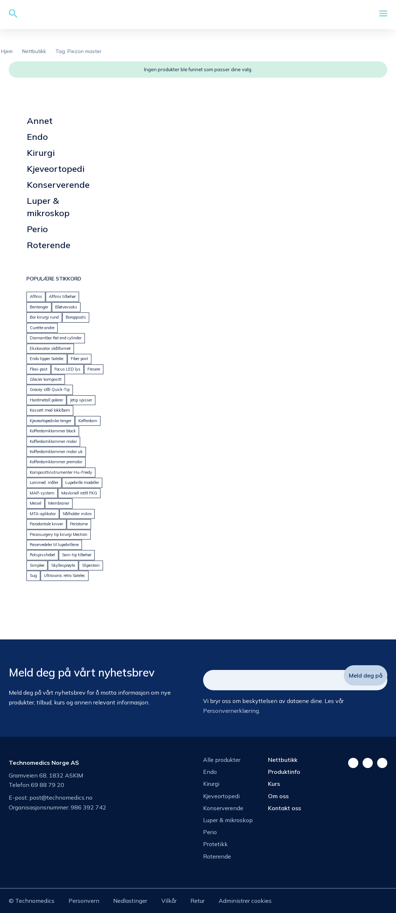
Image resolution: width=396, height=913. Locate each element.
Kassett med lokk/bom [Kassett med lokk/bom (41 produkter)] (50, 410)
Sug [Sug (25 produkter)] (33, 575)
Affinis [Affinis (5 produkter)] (36, 296)
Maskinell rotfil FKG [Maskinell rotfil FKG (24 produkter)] (79, 493)
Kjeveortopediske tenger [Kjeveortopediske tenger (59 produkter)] (50, 420)
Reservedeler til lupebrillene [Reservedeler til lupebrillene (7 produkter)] (54, 544)
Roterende (48, 244)
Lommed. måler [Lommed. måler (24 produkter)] (44, 482)
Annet (40, 120)
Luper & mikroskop (48, 206)
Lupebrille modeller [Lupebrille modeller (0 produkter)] (82, 482)
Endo (37, 136)
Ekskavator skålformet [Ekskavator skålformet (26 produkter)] (50, 348)
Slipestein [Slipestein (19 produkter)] (91, 565)
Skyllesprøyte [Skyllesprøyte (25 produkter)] (63, 565)
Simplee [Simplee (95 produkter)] (37, 565)
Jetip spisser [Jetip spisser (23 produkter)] (81, 400)
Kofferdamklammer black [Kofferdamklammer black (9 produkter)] (53, 430)
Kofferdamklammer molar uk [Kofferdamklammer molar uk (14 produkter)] (56, 451)
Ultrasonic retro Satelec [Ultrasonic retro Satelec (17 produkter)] (64, 575)
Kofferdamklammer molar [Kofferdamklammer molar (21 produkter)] (53, 441)
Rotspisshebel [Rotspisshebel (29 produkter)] (42, 554)
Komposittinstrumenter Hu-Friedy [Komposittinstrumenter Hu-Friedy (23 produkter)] (61, 472)
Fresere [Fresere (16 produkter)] (93, 369)
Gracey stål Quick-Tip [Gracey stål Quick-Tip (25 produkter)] (50, 389)
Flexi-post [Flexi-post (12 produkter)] (39, 369)
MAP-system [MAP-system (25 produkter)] (42, 493)
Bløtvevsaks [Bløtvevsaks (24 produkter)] (66, 307)
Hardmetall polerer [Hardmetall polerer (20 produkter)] (46, 400)
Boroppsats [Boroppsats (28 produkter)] (76, 317)
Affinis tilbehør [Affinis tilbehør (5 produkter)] (62, 296)
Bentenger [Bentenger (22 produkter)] (39, 307)
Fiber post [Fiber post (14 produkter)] (79, 358)
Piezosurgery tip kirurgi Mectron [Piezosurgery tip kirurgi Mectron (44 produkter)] (58, 534)
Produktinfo (284, 771)
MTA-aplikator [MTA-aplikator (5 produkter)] (43, 513)
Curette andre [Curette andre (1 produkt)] (42, 327)
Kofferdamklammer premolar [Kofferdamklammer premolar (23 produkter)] (56, 461)
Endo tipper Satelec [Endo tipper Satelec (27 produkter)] (47, 358)
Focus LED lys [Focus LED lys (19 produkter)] (67, 369)
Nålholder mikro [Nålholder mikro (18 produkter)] (77, 513)
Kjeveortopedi (55, 168)
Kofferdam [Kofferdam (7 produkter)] (87, 420)
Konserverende (58, 184)
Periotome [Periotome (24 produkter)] (79, 523)
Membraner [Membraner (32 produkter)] (58, 503)
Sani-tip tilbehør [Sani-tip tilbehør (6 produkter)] (76, 554)
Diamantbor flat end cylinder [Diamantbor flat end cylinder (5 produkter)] (56, 337)
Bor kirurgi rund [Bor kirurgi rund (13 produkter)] (44, 317)
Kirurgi (41, 152)
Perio (37, 228)
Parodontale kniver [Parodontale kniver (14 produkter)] (46, 523)
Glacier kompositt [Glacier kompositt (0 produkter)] (46, 379)
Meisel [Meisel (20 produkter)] (35, 503)
